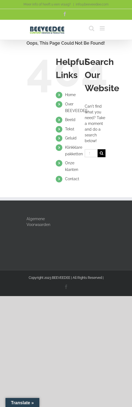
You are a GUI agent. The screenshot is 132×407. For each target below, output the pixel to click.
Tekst (69, 129)
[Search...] (91, 153)
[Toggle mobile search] (91, 28)
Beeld (70, 119)
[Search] (101, 153)
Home (70, 95)
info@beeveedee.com (92, 4)
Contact (72, 179)
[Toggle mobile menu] (102, 28)
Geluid (71, 138)
